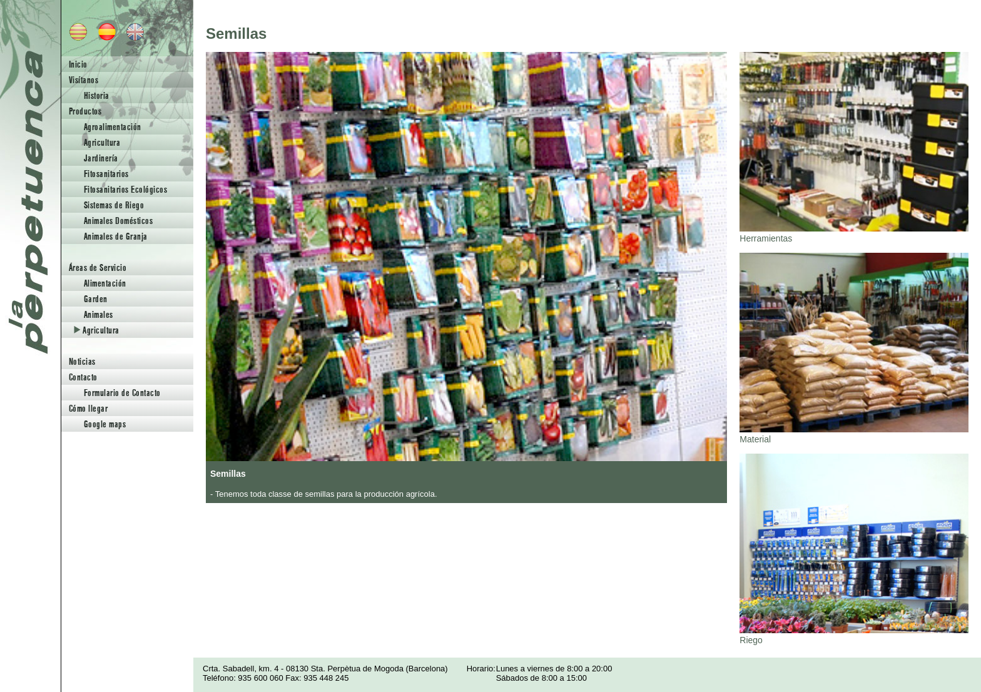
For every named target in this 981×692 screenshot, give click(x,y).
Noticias (82, 361)
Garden (96, 298)
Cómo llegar (88, 408)
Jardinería (101, 158)
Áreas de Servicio (97, 267)
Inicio (78, 64)
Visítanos (83, 79)
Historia (96, 95)
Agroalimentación (112, 126)
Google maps (105, 424)
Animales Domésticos (118, 220)
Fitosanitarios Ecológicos (125, 189)
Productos (85, 111)
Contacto (83, 377)
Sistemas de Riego (114, 205)
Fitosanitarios (106, 173)
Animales (98, 314)
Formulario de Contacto (122, 392)
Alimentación (105, 283)
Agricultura (102, 142)
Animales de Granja (116, 236)
